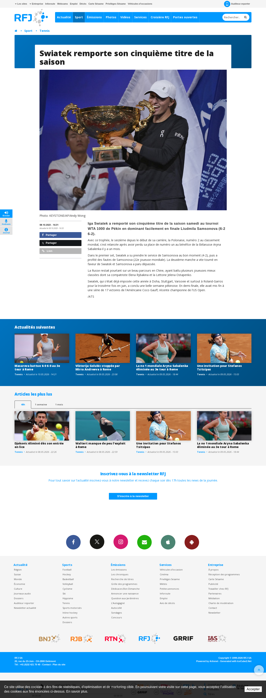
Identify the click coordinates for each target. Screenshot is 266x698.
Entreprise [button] (36, 3)
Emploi (74, 3)
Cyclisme (67, 588)
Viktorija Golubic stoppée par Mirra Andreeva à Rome (97, 367)
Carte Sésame (96, 3)
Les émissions (119, 569)
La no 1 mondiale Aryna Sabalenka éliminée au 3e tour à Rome (162, 367)
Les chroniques (119, 574)
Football (67, 569)
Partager (49, 234)
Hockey (67, 574)
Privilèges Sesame (170, 579)
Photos (111, 17)
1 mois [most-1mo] (59, 404)
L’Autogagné (118, 603)
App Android (192, 542)
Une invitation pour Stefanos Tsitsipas (219, 367)
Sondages (116, 612)
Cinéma (164, 574)
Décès (83, 3)
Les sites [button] (21, 3)
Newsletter (214, 612)
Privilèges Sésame (116, 3)
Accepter (253, 689)
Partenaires (214, 593)
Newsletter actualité (25, 607)
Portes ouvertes (185, 17)
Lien (47, 250)
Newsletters (144, 542)
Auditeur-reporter (237, 4)
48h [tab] (23, 404)
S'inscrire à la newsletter (133, 496)
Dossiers (18, 598)
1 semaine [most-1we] (41, 404)
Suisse (17, 574)
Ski (64, 593)
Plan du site (59, 664)
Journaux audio (22, 593)
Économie (19, 584)
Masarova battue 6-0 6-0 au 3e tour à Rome (37, 367)
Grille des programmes (124, 584)
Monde (18, 579)
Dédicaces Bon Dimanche (125, 588)
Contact (212, 607)
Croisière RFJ (160, 17)
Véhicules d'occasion (171, 569)
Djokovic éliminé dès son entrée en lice (39, 445)
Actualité (64, 17)
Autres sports (70, 617)
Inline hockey (70, 612)
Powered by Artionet (207, 661)
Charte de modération (220, 603)
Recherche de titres (122, 579)
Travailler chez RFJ (218, 588)
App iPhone (168, 542)
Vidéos (125, 17)
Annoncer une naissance (125, 593)
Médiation (214, 598)
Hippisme (68, 598)
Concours (116, 617)
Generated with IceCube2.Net (235, 661)
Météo (163, 584)
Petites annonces (169, 588)
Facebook (73, 542)
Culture (18, 588)
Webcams (62, 3)
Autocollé (116, 607)
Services (140, 17)
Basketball (68, 579)
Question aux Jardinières (125, 598)
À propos (213, 569)
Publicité (213, 584)
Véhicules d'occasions (140, 3)
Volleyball (68, 584)
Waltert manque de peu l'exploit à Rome (100, 445)
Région (18, 569)
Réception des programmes (224, 574)
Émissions (94, 17)
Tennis (44, 31)
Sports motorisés (72, 607)
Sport (79, 17)
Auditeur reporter (24, 603)
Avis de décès (167, 603)
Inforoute (50, 3)
